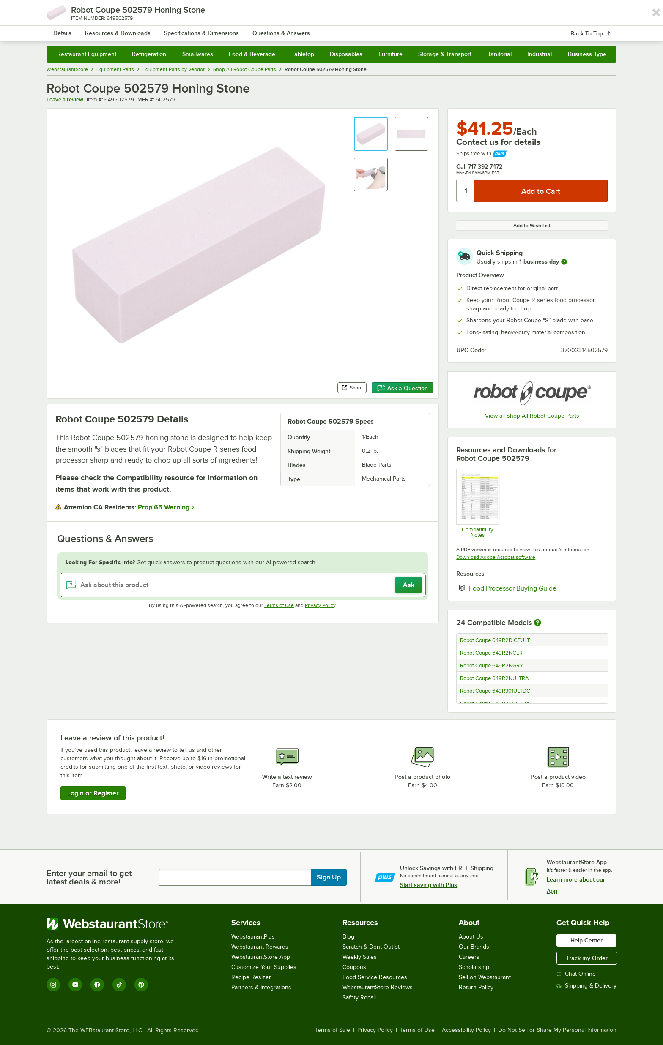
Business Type (587, 54)
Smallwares (197, 54)
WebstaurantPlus (253, 936)
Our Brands (474, 947)
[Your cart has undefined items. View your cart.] (603, 29)
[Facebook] (97, 984)
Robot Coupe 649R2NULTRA (494, 678)
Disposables (346, 54)
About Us (471, 936)
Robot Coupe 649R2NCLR (491, 653)
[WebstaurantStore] (116, 924)
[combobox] (320, 29)
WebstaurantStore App (260, 957)
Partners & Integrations (261, 987)
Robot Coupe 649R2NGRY (491, 666)
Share (352, 387)
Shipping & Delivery (586, 985)
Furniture (390, 54)
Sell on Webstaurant (485, 977)
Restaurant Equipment (86, 54)
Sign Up (329, 877)
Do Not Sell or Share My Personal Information (557, 1030)
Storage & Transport (444, 54)
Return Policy (476, 987)
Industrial (539, 54)
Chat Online (576, 974)
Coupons (354, 967)
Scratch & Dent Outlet (371, 947)
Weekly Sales (359, 957)
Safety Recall (359, 997)
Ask (408, 585)
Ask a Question (402, 388)
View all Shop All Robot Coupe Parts (532, 416)
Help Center (586, 940)
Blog (348, 936)
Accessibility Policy (466, 1030)
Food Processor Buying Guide (512, 588)
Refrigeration (149, 54)
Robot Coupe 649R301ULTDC (495, 691)
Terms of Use (279, 605)
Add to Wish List (532, 226)
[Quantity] (465, 191)
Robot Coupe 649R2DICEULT (495, 640)
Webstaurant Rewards (259, 947)
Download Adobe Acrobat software (495, 557)
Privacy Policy (320, 605)
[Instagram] (53, 984)
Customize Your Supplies (263, 967)
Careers (469, 957)
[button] (371, 134)
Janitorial (500, 54)
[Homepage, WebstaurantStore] (118, 29)
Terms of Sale (332, 1030)
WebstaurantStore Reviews (377, 987)
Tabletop (302, 54)
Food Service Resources (374, 977)
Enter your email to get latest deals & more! (89, 877)
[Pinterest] (141, 984)
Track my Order (587, 958)
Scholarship (474, 967)
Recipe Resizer (251, 977)
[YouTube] (75, 984)
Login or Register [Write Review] (93, 793)
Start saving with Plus (428, 885)
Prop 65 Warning (163, 507)
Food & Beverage (252, 54)
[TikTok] (119, 984)
